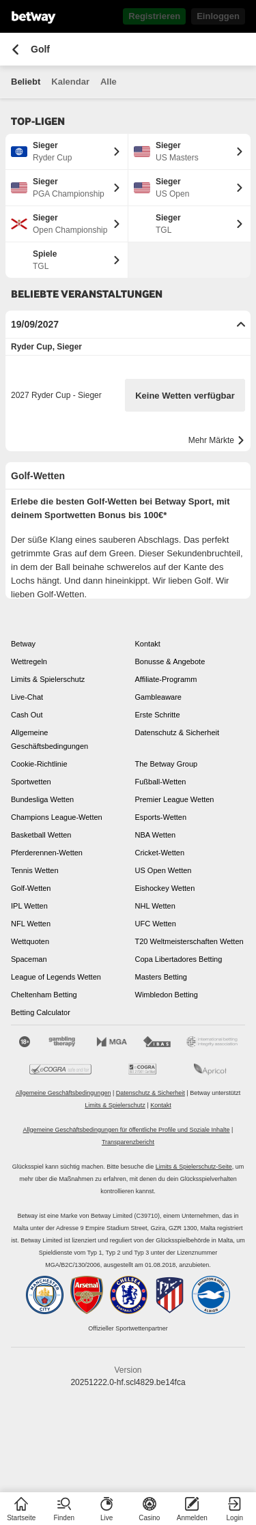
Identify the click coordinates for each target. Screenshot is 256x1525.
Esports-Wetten (161, 817)
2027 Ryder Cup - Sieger (56, 395)
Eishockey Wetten (165, 888)
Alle (108, 81)
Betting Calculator (40, 1012)
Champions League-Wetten (56, 817)
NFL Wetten (31, 924)
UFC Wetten (155, 924)
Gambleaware (158, 697)
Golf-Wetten (31, 888)
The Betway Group (166, 764)
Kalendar (70, 81)
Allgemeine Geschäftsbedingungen (49, 739)
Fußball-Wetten (160, 782)
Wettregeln (29, 661)
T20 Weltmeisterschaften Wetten (189, 941)
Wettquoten (30, 941)
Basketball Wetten (41, 835)
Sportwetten (31, 782)
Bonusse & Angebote (170, 661)
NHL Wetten (155, 906)
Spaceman (29, 959)
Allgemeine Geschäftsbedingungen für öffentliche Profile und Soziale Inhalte (126, 1129)
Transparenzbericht (128, 1142)
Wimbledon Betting (166, 994)
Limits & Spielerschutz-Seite (194, 1166)
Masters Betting (161, 977)
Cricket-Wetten (160, 853)
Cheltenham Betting (44, 994)
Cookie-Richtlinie (39, 764)
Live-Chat (27, 697)
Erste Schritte (157, 715)
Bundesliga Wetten (42, 799)
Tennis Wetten (35, 870)
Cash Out (26, 715)
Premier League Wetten (174, 799)
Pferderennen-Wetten (47, 853)
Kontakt (147, 644)
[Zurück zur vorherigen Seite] (15, 49)
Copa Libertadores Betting (179, 959)
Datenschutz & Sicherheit (177, 732)
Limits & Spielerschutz (48, 679)
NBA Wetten (155, 835)
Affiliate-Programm (166, 679)
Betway (23, 644)
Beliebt (25, 81)
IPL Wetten (29, 906)
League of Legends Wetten (56, 977)
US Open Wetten (163, 870)
